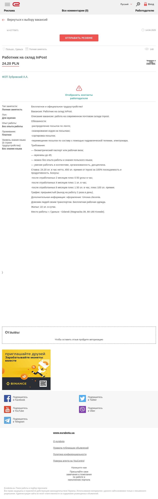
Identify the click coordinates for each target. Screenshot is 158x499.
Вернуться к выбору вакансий (27, 19)
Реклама (9, 10)
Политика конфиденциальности (70, 454)
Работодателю (144, 10)
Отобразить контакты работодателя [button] (79, 96)
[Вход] (138, 4)
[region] (79, 244)
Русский (124, 4)
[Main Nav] (7, 5)
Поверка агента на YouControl (68, 461)
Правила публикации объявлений (71, 448)
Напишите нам (79, 467)
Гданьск (19, 49)
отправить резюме (79, 37)
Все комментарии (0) (75, 10)
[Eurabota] (16, 4)
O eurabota (58, 441)
